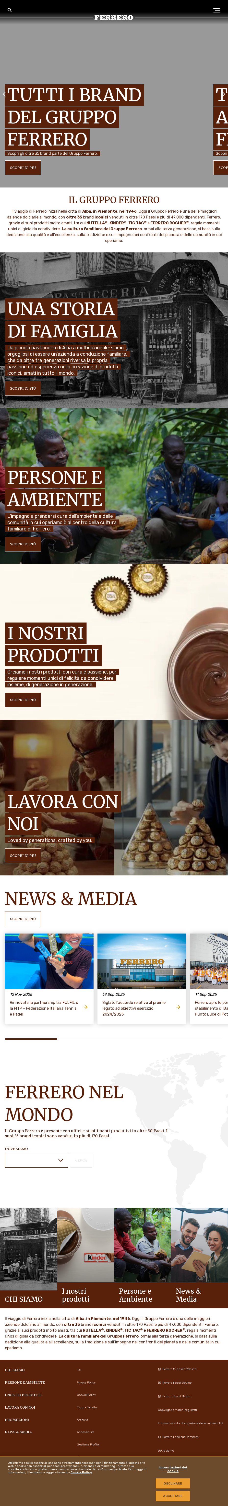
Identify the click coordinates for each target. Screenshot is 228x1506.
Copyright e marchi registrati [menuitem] (177, 1410)
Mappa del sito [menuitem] (87, 1407)
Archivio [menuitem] (82, 1420)
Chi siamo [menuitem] (15, 1370)
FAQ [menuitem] (80, 1370)
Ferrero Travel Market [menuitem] (174, 1396)
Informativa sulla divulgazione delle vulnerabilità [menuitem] (190, 1423)
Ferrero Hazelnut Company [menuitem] (178, 1437)
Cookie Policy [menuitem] (86, 1395)
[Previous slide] (4, 94)
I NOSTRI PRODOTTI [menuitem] (23, 1395)
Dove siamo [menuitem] (166, 1450)
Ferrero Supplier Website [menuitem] (177, 1369)
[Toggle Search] (10, 10)
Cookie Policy (81, 1472)
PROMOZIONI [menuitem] (17, 1420)
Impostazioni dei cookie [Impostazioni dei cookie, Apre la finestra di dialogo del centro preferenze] (173, 1469)
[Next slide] (223, 94)
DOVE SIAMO (16, 1149)
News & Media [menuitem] (18, 1432)
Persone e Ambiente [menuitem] (25, 1382)
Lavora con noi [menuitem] (20, 1407)
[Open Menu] (218, 10)
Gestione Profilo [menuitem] (88, 1444)
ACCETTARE (172, 1496)
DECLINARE (173, 1483)
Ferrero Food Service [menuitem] (175, 1382)
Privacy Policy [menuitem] (86, 1382)
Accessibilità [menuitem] (85, 1432)
